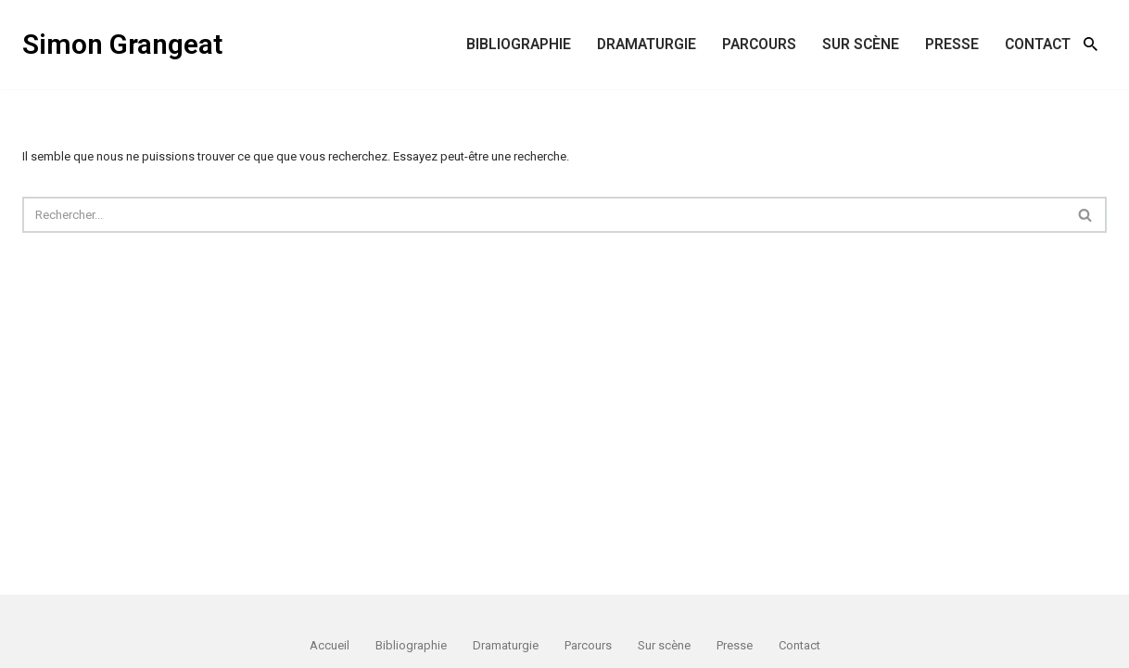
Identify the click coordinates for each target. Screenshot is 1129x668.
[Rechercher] (1090, 44)
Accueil (329, 645)
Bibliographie (518, 44)
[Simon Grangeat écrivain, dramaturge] (122, 44)
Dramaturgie (646, 44)
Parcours (759, 44)
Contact (1038, 44)
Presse (952, 44)
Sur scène (860, 44)
